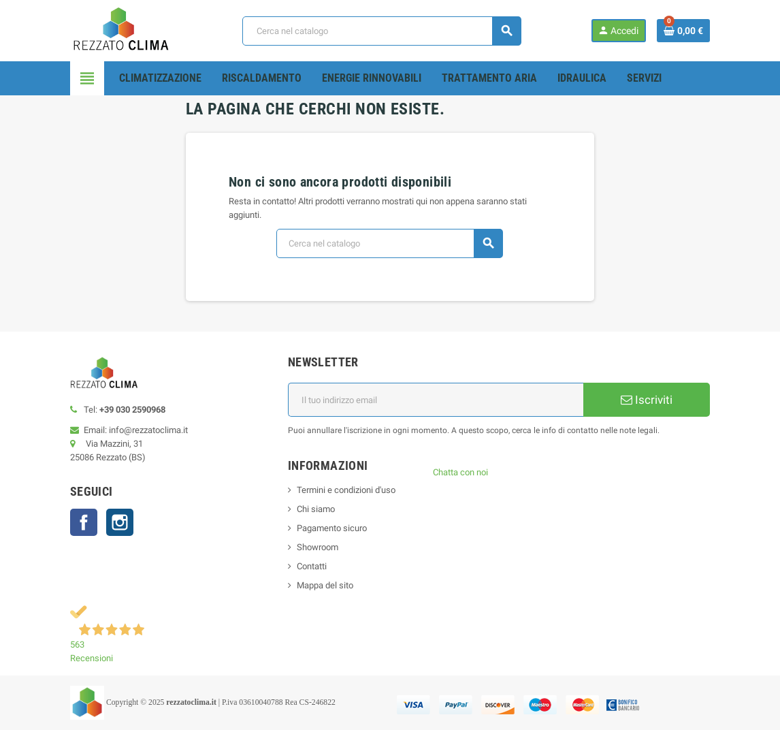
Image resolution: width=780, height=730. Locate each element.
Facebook (83, 522)
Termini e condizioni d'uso (346, 490)
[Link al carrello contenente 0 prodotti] (683, 30)
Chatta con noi (460, 472)
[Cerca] (381, 31)
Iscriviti (646, 400)
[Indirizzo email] (435, 400)
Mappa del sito (325, 585)
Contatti (312, 566)
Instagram (119, 522)
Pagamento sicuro (332, 528)
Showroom (317, 547)
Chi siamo (316, 509)
